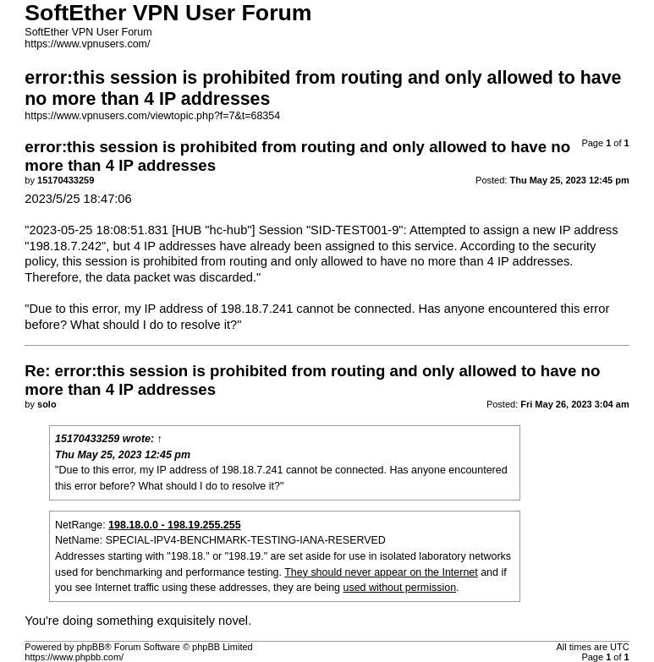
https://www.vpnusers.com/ (87, 44)
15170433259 (87, 439)
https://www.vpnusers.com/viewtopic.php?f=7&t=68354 (152, 116)
